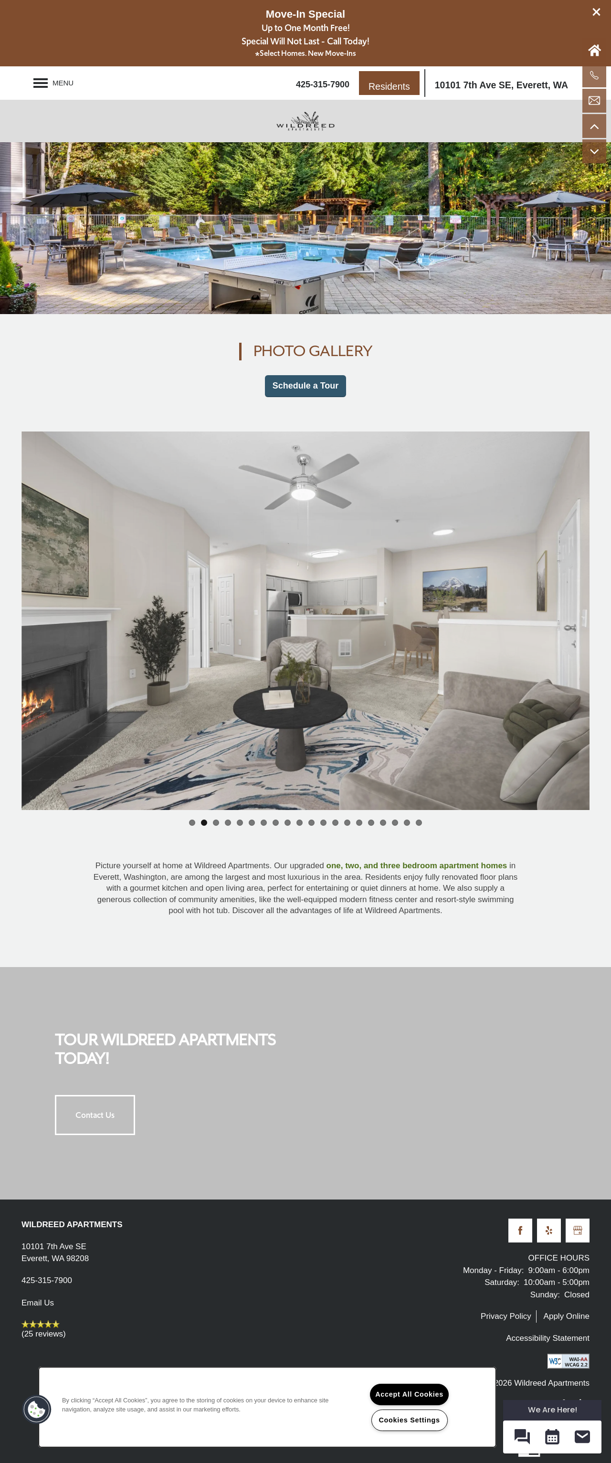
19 (407, 823)
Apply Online (567, 1316)
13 (335, 823)
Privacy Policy (506, 1316)
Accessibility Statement (548, 1338)
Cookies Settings (409, 1420)
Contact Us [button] (95, 1115)
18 (395, 823)
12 (323, 823)
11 (311, 823)
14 (347, 823)
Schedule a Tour (306, 385)
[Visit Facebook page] (520, 1230)
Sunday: (545, 1294)
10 (299, 823)
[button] (596, 12)
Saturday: (502, 1282)
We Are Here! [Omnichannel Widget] (552, 1409)
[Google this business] (578, 1230)
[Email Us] (594, 101)
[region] (267, 1407)
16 (371, 823)
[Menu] (53, 83)
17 (383, 823)
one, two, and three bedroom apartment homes (417, 865)
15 (359, 823)
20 (419, 823)
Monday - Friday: (493, 1270)
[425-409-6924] (594, 75)
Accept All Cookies (409, 1394)
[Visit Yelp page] (549, 1230)
